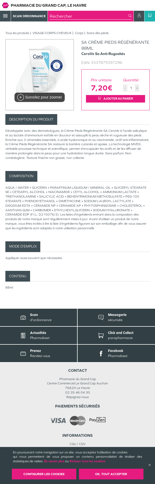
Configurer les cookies (43, 474)
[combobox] (89, 16)
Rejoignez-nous (77, 397)
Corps (79, 33)
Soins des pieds (98, 33)
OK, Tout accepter (111, 474)
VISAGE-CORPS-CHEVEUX (52, 33)
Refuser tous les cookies (87, 461)
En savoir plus (54, 461)
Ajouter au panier (115, 98)
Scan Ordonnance (29, 16)
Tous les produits (17, 33)
